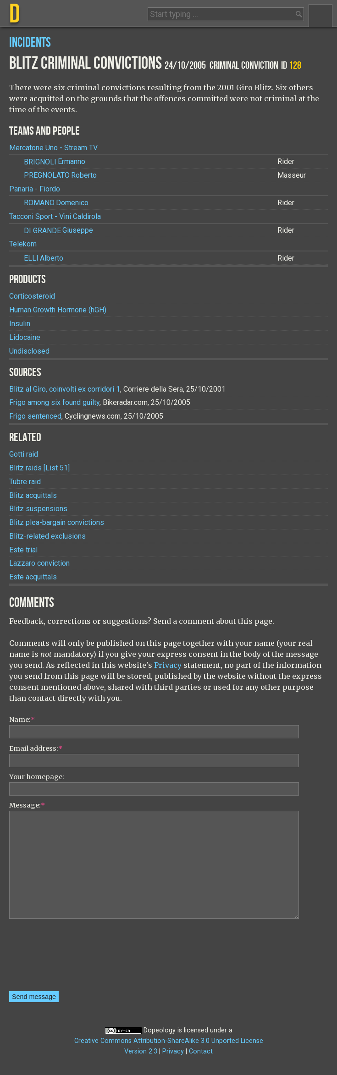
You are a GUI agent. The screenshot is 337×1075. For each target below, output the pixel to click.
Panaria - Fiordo (34, 189)
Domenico (56, 202)
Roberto (60, 175)
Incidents (30, 43)
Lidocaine (24, 337)
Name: (22, 719)
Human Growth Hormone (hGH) (57, 310)
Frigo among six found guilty (54, 402)
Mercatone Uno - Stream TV (53, 147)
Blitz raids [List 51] (39, 468)
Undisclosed (29, 351)
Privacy (168, 665)
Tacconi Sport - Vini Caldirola (55, 216)
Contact (201, 1051)
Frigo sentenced (35, 416)
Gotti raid (23, 454)
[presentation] (46, 958)
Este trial (23, 550)
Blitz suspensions (38, 508)
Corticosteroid (32, 296)
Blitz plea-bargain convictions (56, 522)
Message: (27, 805)
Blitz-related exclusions (47, 536)
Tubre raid (25, 481)
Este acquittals (33, 577)
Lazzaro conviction (39, 563)
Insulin (19, 323)
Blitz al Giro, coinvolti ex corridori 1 (64, 389)
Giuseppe (58, 230)
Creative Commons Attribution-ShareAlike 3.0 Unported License (168, 1041)
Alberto (43, 258)
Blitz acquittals (33, 495)
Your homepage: (36, 777)
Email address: (35, 748)
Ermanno (54, 162)
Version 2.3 (140, 1051)
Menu (320, 15)
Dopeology (160, 1030)
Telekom (23, 244)
